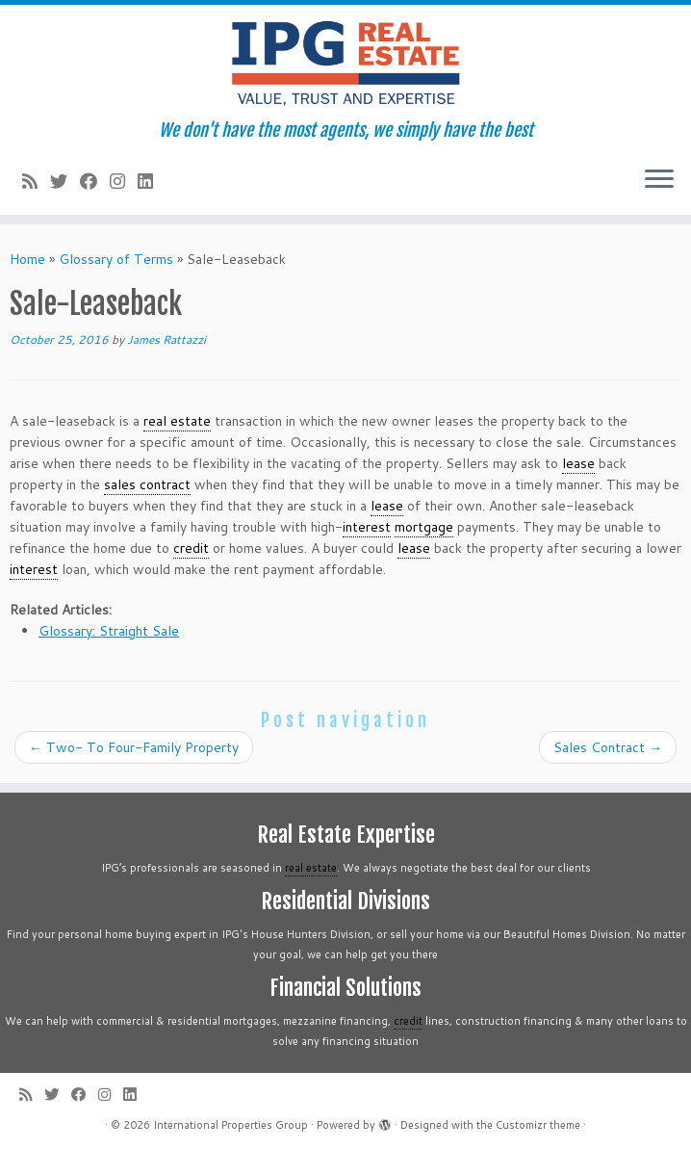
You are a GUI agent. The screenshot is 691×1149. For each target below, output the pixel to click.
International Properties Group (230, 1125)
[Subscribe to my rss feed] (36, 181)
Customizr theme (538, 1125)
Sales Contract (607, 747)
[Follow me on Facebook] (95, 181)
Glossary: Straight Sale (108, 630)
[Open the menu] (659, 180)
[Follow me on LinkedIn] (152, 181)
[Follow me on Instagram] (124, 181)
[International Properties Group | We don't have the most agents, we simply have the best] (345, 62)
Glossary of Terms (116, 259)
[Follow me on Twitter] (65, 181)
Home (27, 259)
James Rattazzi (166, 339)
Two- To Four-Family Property (134, 747)
